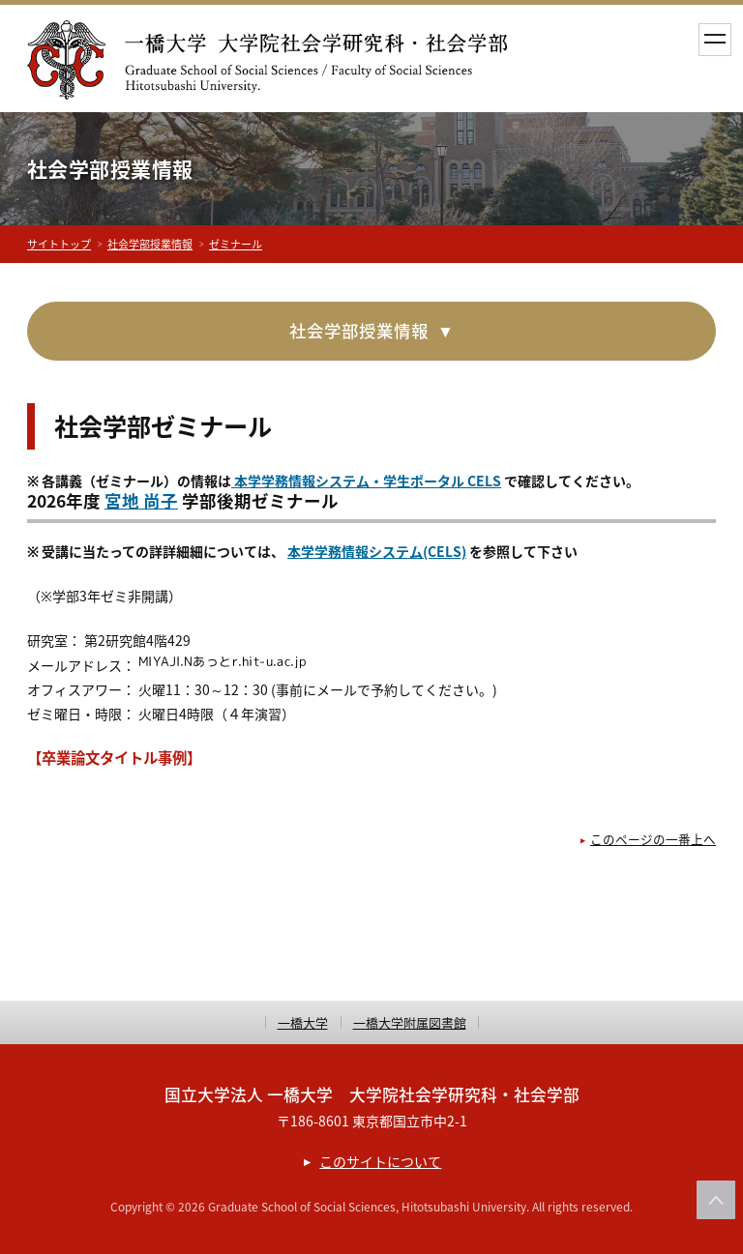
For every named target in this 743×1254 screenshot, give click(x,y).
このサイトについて (380, 1161)
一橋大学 (303, 1022)
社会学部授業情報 (150, 244)
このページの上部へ (716, 1200)
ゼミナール (235, 244)
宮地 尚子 (141, 500)
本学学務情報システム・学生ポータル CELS (366, 480)
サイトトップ (59, 244)
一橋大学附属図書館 (409, 1022)
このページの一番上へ (653, 839)
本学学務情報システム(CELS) (376, 551)
